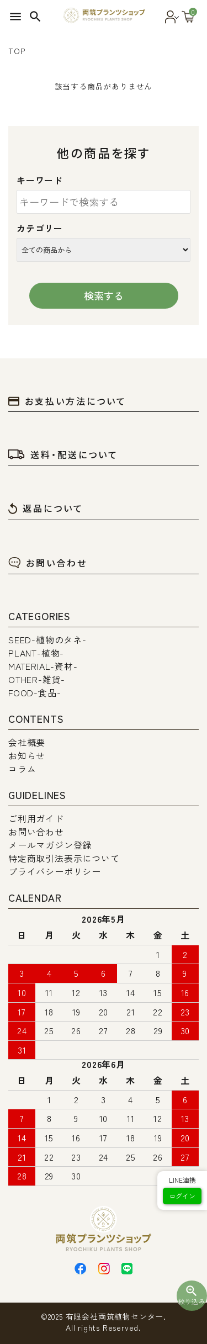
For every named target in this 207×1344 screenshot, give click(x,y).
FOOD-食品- (34, 692)
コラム (22, 768)
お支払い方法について (67, 401)
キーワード (40, 180)
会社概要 (26, 742)
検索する (104, 295)
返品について (45, 508)
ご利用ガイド (36, 818)
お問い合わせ (47, 562)
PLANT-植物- (36, 652)
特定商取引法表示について (64, 858)
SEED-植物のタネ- (47, 639)
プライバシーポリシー (54, 871)
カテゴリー (40, 228)
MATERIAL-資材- (43, 666)
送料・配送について (63, 454)
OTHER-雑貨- (36, 679)
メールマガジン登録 (50, 844)
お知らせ (26, 755)
